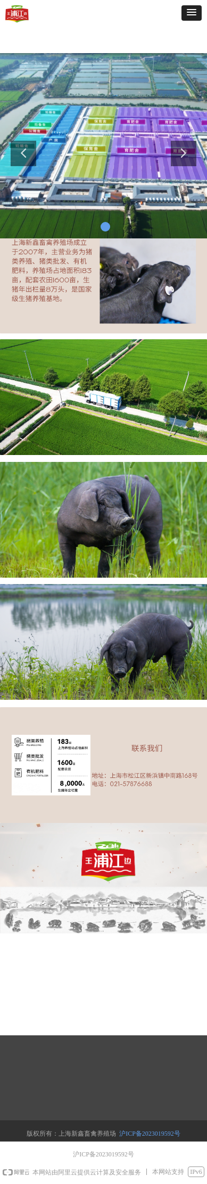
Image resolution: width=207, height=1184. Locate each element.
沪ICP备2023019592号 (149, 1133)
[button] (191, 13)
